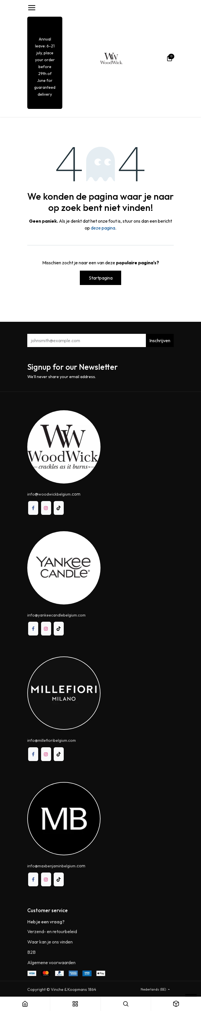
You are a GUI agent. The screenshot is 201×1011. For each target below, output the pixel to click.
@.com (53, 494)
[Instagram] (46, 508)
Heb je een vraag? (46, 922)
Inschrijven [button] (159, 340)
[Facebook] (33, 508)
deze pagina (103, 228)
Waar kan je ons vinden (50, 942)
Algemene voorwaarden (51, 962)
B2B (31, 952)
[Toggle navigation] (31, 7)
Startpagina (101, 278)
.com (56, 866)
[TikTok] (59, 508)
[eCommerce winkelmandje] (169, 58)
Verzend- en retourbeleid (52, 931)
